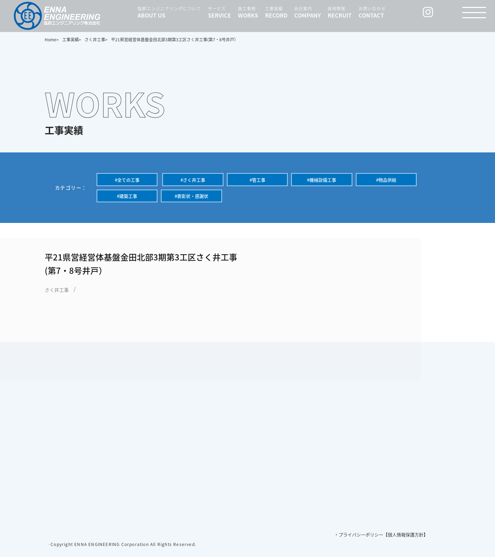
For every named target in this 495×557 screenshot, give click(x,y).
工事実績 (276, 12)
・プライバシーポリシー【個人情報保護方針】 (381, 534)
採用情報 (340, 12)
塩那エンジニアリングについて (169, 12)
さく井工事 (57, 289)
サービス (219, 12)
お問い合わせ (372, 12)
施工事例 (248, 12)
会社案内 (307, 12)
